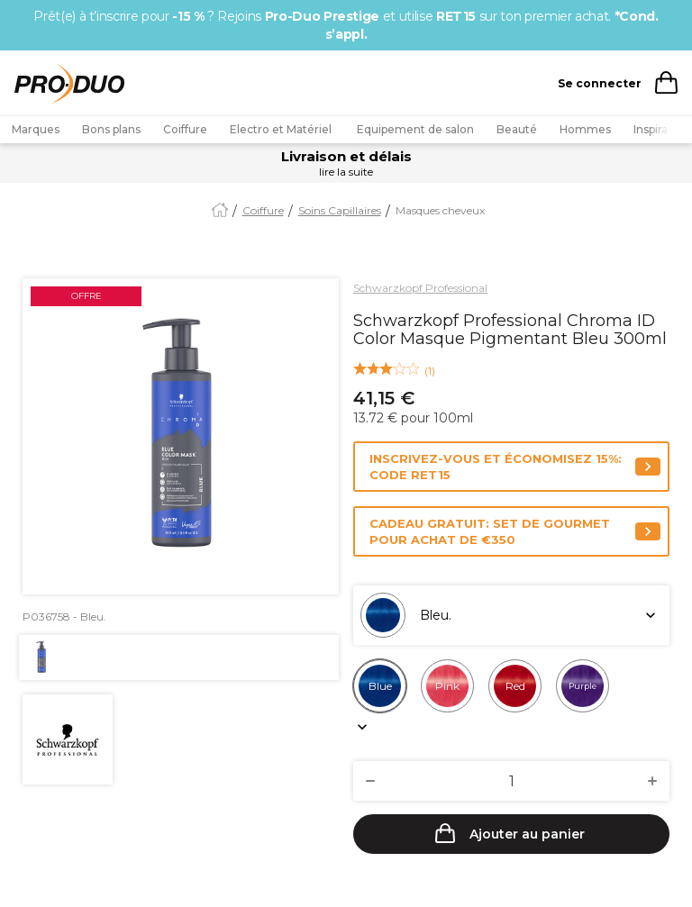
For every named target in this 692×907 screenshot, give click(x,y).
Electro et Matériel (282, 129)
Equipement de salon (415, 129)
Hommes (585, 129)
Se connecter (600, 83)
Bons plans (111, 129)
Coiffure (185, 129)
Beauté (516, 129)
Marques (35, 129)
